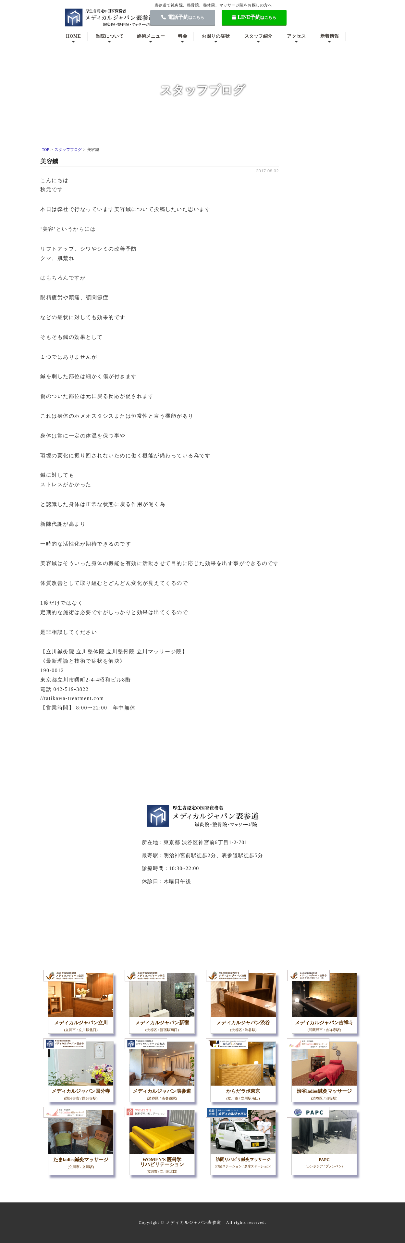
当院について (109, 36)
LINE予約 (254, 17)
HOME (73, 36)
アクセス (296, 36)
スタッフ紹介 (258, 36)
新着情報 (329, 36)
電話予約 (182, 17)
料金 (182, 36)
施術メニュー (151, 36)
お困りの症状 (216, 36)
